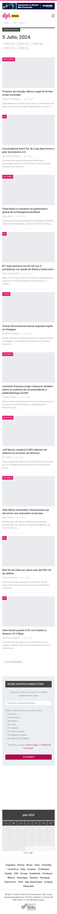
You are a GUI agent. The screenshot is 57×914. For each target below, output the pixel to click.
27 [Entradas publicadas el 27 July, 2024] (43, 843)
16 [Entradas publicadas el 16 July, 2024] (13, 838)
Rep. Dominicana (33, 882)
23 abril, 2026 (23, 44)
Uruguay (48, 882)
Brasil (29, 865)
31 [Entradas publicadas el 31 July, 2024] (21, 848)
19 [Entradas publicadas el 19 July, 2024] (36, 838)
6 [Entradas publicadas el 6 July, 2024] (43, 828)
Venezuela (28, 886)
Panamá (34, 877)
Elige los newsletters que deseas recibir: (23, 710)
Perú (20, 882)
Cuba (22, 869)
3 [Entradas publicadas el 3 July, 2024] (21, 828)
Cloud (6, 294)
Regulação (8, 59)
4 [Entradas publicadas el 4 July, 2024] (28, 828)
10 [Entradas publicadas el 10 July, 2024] (21, 833)
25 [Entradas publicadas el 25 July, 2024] (28, 843)
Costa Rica (13, 869)
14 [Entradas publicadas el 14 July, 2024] (51, 833)
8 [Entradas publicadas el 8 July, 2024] (6, 833)
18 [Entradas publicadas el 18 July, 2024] (28, 838)
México (11, 877)
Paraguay (45, 877)
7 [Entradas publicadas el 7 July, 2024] (50, 828)
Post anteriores (13, 662)
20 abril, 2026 (23, 48)
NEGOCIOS (7, 418)
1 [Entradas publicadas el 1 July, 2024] (6, 828)
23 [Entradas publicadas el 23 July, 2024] (13, 843)
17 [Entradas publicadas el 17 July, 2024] (21, 838)
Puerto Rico (10, 882)
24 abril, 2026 (8, 44)
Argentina (10, 865)
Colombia (46, 865)
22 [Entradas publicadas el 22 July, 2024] (6, 843)
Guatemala (34, 873)
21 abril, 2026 (8, 48)
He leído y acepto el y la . (28, 746)
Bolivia (20, 865)
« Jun (25, 852)
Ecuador (32, 869)
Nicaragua (22, 877)
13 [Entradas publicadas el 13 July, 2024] (43, 833)
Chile (37, 865)
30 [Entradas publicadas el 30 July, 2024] (13, 848)
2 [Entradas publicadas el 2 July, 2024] (13, 828)
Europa (23, 873)
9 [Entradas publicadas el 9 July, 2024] (13, 833)
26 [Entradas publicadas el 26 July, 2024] (36, 843)
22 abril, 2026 (37, 44)
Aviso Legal (32, 744)
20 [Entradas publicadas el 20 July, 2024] (43, 838)
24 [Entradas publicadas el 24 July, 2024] (21, 843)
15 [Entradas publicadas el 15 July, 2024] (6, 838)
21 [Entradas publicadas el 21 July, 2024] (51, 838)
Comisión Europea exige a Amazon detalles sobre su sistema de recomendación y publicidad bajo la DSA (27, 389)
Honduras (47, 873)
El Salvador (44, 869)
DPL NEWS (7, 177)
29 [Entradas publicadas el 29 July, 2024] (6, 848)
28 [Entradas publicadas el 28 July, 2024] (51, 843)
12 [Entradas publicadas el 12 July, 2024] (36, 833)
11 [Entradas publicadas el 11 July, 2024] (28, 833)
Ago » (31, 852)
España (8, 873)
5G (4, 116)
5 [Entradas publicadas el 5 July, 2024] (35, 828)
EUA (16, 873)
